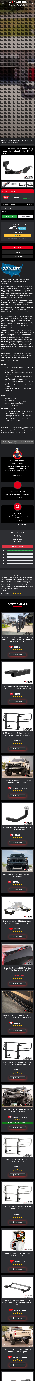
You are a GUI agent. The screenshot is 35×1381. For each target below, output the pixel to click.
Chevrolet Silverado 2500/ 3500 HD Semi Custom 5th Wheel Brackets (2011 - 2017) (17, 1303)
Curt (32, 211)
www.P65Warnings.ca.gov (13, 443)
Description (17, 247)
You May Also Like (17, 256)
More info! (30, 204)
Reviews (17, 252)
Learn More (22, 228)
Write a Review (17, 546)
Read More (17, 497)
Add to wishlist (25, 216)
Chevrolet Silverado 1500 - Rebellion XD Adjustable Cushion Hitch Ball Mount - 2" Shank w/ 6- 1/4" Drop (17, 639)
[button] (31, 168)
